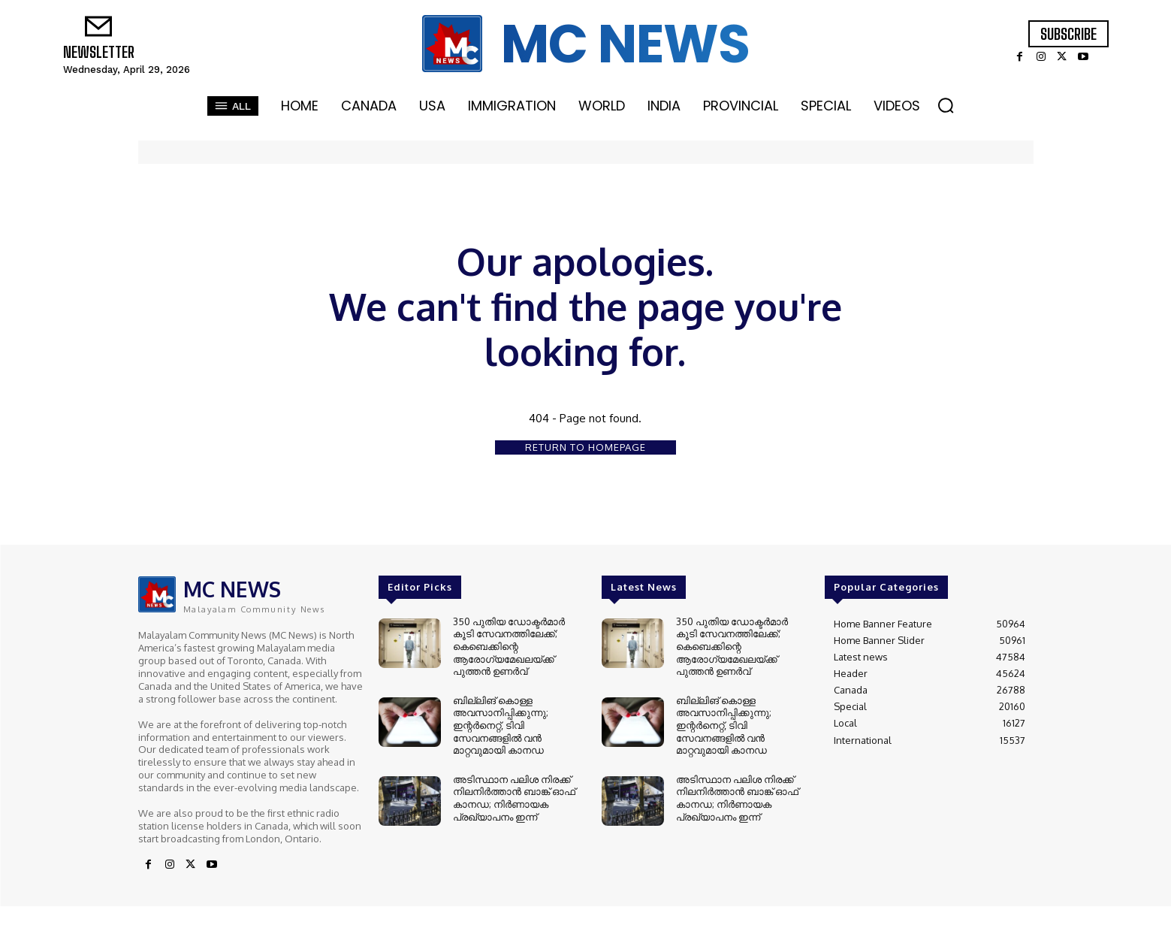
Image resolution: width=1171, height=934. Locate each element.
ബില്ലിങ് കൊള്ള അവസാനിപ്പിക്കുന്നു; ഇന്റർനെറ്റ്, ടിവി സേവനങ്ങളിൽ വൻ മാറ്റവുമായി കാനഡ (500, 719)
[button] (946, 105)
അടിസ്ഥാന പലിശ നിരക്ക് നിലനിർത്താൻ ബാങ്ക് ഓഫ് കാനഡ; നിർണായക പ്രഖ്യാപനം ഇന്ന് (514, 788)
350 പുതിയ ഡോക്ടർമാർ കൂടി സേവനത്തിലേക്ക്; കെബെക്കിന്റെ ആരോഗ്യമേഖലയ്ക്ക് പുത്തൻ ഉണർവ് (509, 644)
